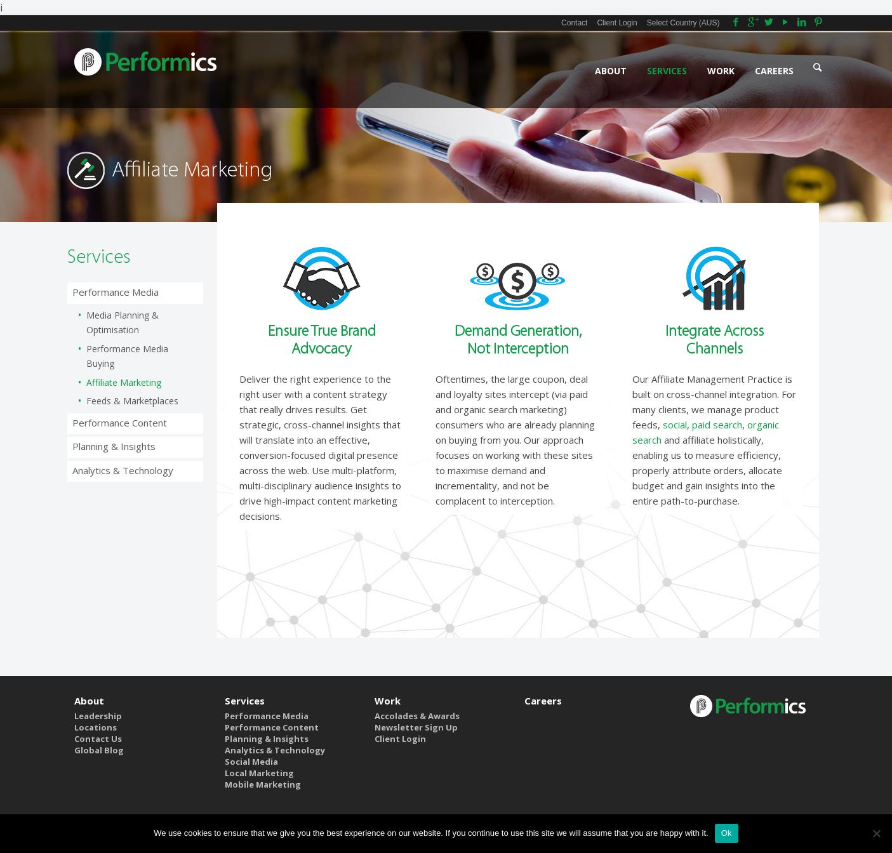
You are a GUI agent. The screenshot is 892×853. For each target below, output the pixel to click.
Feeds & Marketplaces (132, 401)
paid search (717, 424)
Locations (95, 727)
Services (245, 700)
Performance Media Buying (127, 356)
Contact (574, 22)
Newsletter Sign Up (416, 727)
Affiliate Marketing (123, 382)
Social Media (251, 761)
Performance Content (119, 422)
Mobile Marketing (263, 784)
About (89, 700)
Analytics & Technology (122, 470)
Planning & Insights (114, 446)
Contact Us (98, 738)
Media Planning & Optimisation (122, 322)
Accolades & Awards (417, 716)
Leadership (98, 716)
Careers (543, 700)
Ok (726, 833)
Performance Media (115, 292)
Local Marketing (259, 773)
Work (388, 700)
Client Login (617, 22)
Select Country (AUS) (683, 22)
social (675, 424)
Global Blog (99, 750)
